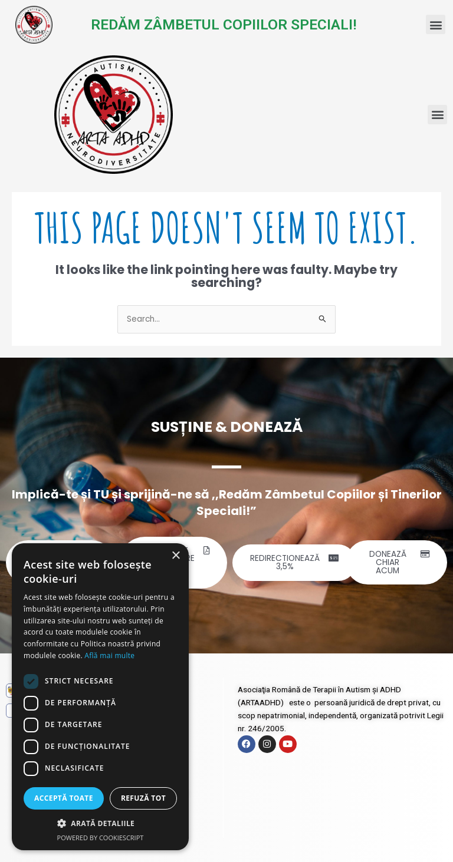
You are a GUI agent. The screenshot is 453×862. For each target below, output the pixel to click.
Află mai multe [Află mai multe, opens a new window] (109, 655)
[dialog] (100, 696)
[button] (435, 24)
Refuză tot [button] (143, 798)
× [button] (175, 555)
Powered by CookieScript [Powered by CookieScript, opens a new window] (100, 837)
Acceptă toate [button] (63, 798)
